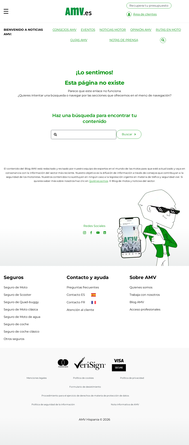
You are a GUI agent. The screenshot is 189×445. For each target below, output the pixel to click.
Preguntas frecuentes (83, 287)
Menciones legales (37, 378)
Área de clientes (145, 14)
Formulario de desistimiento (85, 386)
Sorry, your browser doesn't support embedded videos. (38, 226)
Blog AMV (137, 302)
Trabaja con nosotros (145, 294)
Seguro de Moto (16, 287)
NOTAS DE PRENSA (123, 40)
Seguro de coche (16, 324)
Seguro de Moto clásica (21, 309)
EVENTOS (88, 29)
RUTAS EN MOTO (168, 29)
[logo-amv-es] (78, 9)
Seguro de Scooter (17, 294)
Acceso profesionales (145, 309)
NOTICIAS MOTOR (112, 29)
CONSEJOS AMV (64, 29)
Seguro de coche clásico (21, 331)
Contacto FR (81, 302)
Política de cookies (83, 378)
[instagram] (84, 232)
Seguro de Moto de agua (22, 317)
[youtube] (98, 232)
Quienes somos (141, 287)
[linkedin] (104, 232)
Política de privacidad (132, 378)
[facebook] (91, 232)
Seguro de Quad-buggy (21, 302)
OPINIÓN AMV (140, 29)
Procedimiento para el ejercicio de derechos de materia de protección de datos (85, 395)
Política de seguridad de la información (53, 404)
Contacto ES (81, 294)
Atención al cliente (80, 310)
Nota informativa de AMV (125, 404)
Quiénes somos (98, 180)
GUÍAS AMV (78, 40)
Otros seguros (14, 339)
